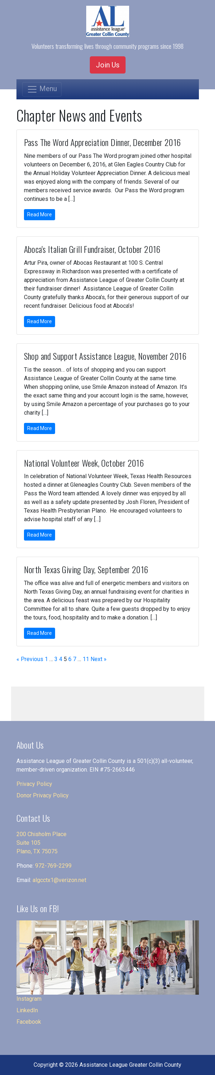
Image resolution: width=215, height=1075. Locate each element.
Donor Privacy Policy (42, 795)
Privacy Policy (34, 784)
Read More (39, 214)
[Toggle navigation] (42, 89)
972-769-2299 (53, 865)
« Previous (29, 659)
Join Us (107, 65)
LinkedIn (27, 1010)
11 (86, 659)
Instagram (28, 998)
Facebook (28, 1021)
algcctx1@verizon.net (59, 880)
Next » (99, 659)
